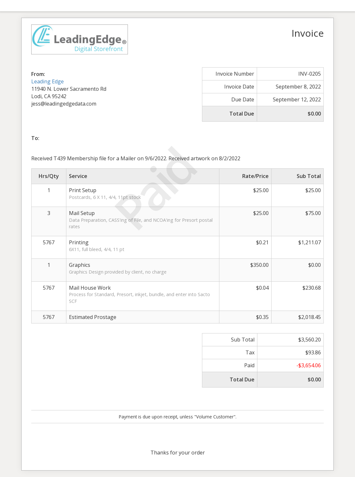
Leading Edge (47, 81)
